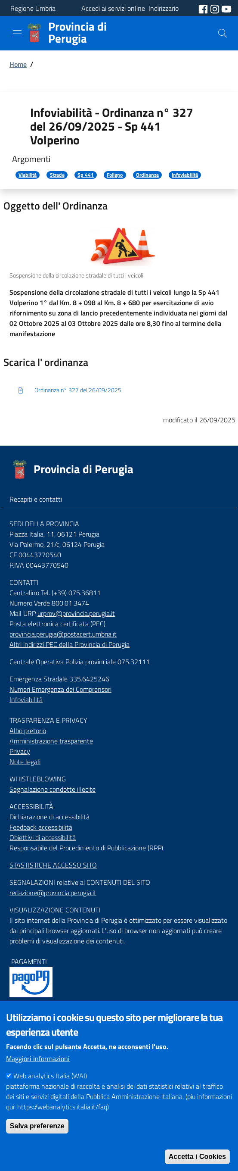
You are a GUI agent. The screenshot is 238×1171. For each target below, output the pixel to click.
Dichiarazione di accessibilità (49, 817)
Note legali (24, 761)
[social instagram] (215, 8)
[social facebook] (204, 8)
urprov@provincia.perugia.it (76, 613)
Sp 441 (85, 175)
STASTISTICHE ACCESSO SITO (53, 865)
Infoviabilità (185, 175)
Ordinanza (147, 175)
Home (18, 64)
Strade (57, 175)
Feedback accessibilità (40, 827)
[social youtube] (226, 8)
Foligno (115, 175)
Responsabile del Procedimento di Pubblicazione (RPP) (86, 848)
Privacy (19, 751)
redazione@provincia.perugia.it (52, 892)
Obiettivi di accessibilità (42, 837)
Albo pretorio (27, 730)
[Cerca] (222, 33)
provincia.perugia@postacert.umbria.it (63, 634)
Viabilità (28, 175)
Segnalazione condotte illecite (52, 789)
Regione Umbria (33, 8)
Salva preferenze (37, 1142)
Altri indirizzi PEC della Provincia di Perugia (69, 644)
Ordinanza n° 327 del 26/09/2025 (69, 390)
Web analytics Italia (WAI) (50, 1092)
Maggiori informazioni (38, 1075)
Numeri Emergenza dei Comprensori (60, 689)
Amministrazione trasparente (51, 741)
